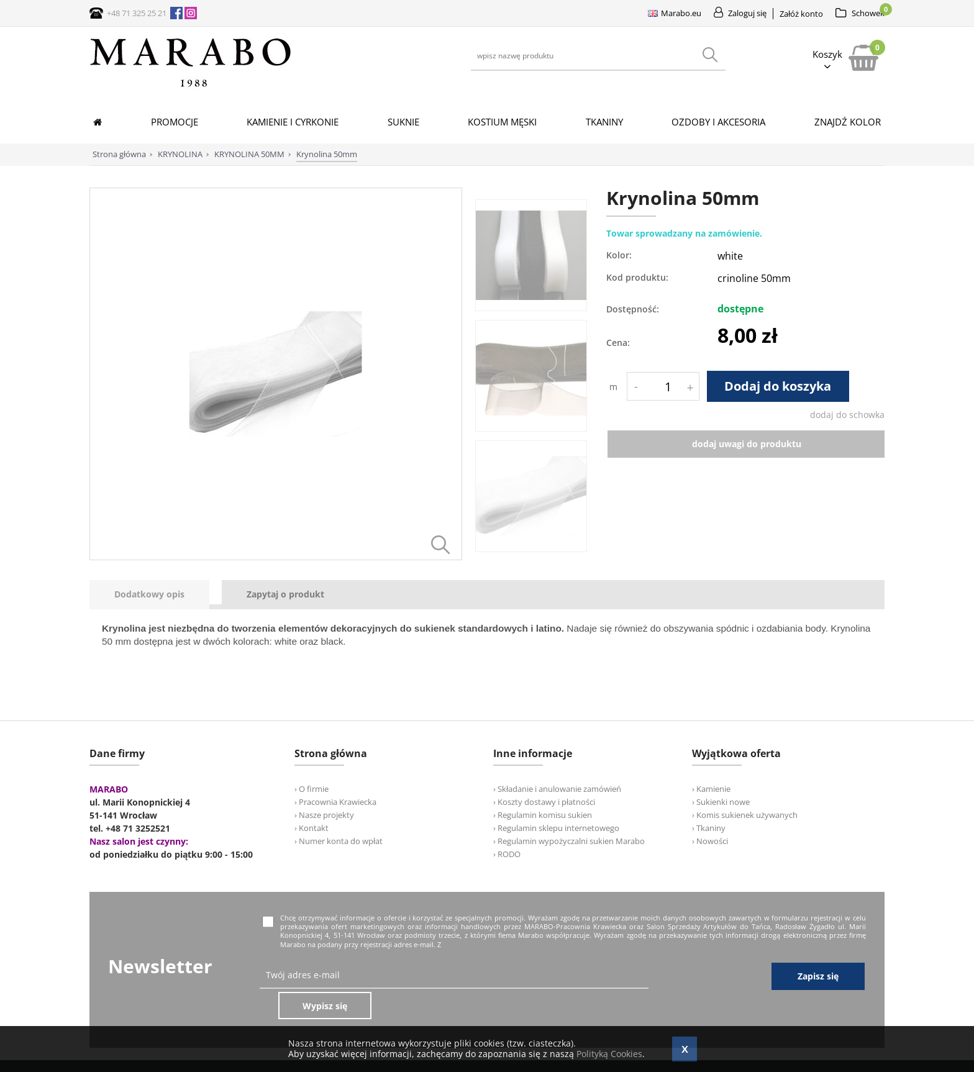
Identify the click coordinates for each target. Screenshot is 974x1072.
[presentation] (149, 594)
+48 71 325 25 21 (136, 13)
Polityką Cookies (609, 1054)
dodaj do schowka (847, 414)
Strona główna (119, 154)
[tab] (155, 594)
